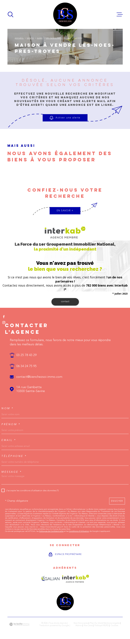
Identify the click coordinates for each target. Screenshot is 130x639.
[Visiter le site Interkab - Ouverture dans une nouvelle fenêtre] (75, 579)
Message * (11, 472)
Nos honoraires (81, 623)
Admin (78, 626)
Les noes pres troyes (58, 38)
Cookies (114, 626)
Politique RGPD (101, 626)
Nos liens (88, 626)
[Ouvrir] (10, 14)
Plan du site (95, 623)
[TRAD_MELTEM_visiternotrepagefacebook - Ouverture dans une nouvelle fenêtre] (3, 316)
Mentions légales (111, 623)
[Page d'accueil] (65, 14)
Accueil (19, 38)
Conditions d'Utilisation (79, 531)
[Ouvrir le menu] (120, 14)
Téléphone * (14, 456)
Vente (30, 38)
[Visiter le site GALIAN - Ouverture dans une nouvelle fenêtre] (50, 579)
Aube (39, 38)
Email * (8, 440)
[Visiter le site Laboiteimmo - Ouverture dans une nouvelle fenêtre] (19, 624)
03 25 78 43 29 (26, 355)
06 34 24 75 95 (26, 366)
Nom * (7, 408)
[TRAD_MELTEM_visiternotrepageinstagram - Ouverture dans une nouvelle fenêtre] (3, 322)
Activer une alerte (65, 118)
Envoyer (117, 501)
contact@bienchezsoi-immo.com (39, 377)
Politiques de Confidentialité (51, 531)
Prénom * (10, 424)
